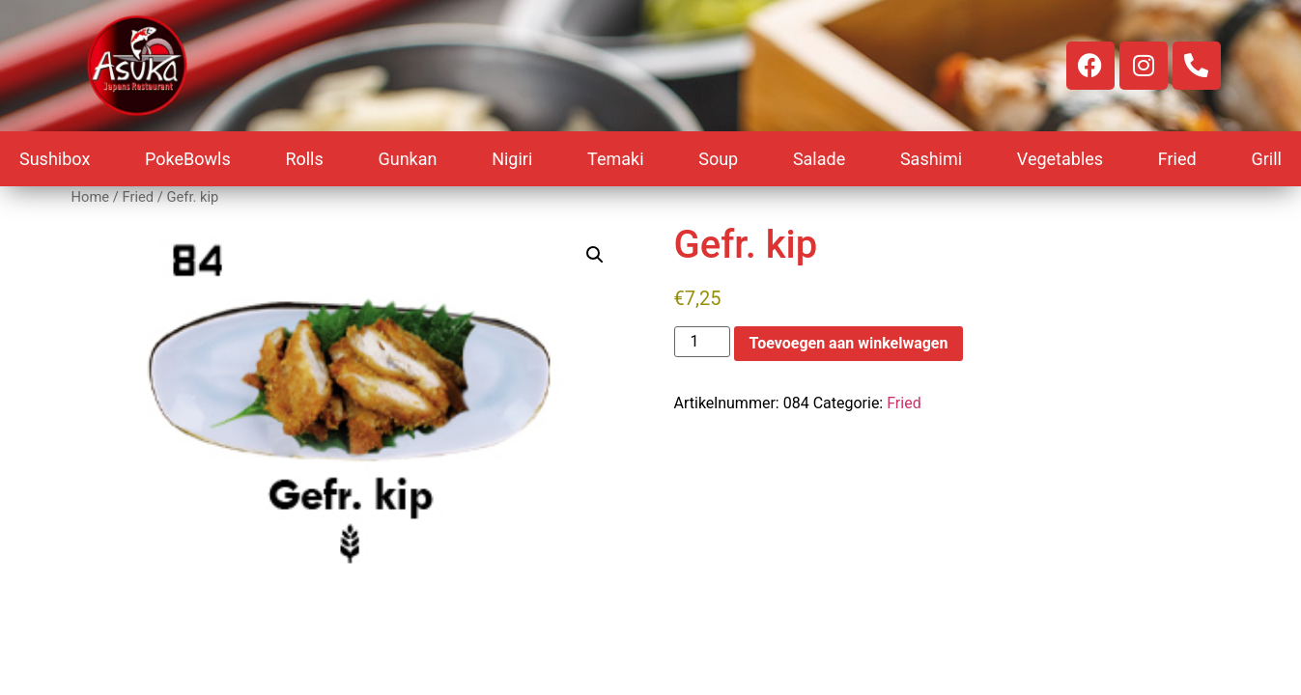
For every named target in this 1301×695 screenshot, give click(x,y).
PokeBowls (188, 159)
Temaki (615, 159)
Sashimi (931, 159)
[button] (595, 254)
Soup (718, 159)
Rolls (304, 159)
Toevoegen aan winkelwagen (848, 343)
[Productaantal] (702, 341)
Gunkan (407, 159)
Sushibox (54, 159)
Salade (819, 159)
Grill (1266, 159)
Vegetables (1060, 159)
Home (90, 197)
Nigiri (512, 159)
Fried (1177, 159)
